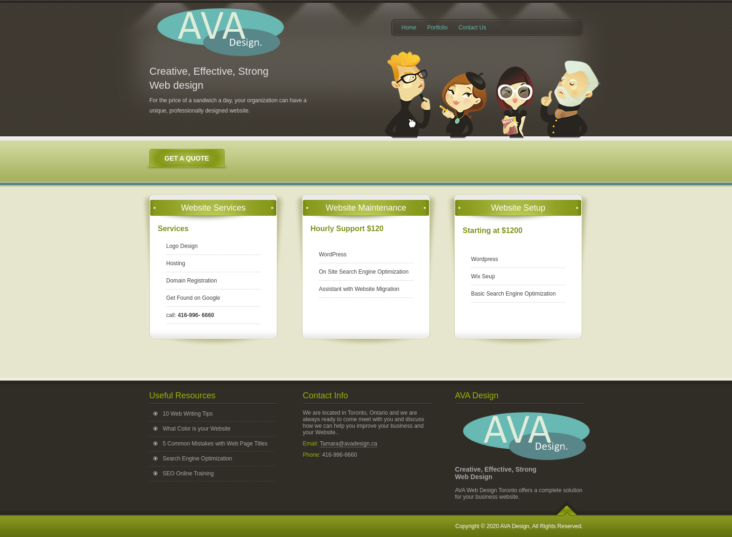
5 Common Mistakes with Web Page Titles (215, 443)
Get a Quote (186, 158)
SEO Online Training (188, 473)
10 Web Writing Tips (188, 413)
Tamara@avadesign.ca (348, 443)
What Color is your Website (197, 428)
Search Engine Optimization (197, 458)
